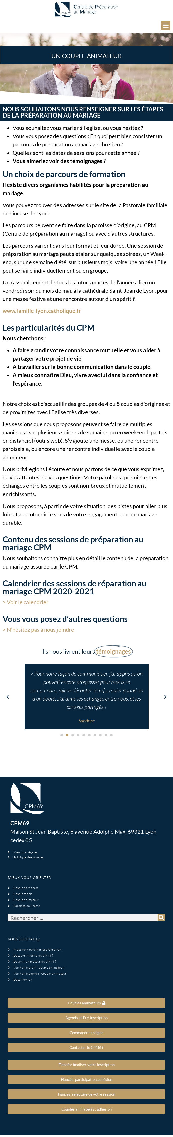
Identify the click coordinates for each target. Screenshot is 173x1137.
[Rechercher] (161, 917)
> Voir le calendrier (26, 602)
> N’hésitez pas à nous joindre (38, 629)
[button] (166, 25)
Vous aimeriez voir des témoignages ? (59, 161)
